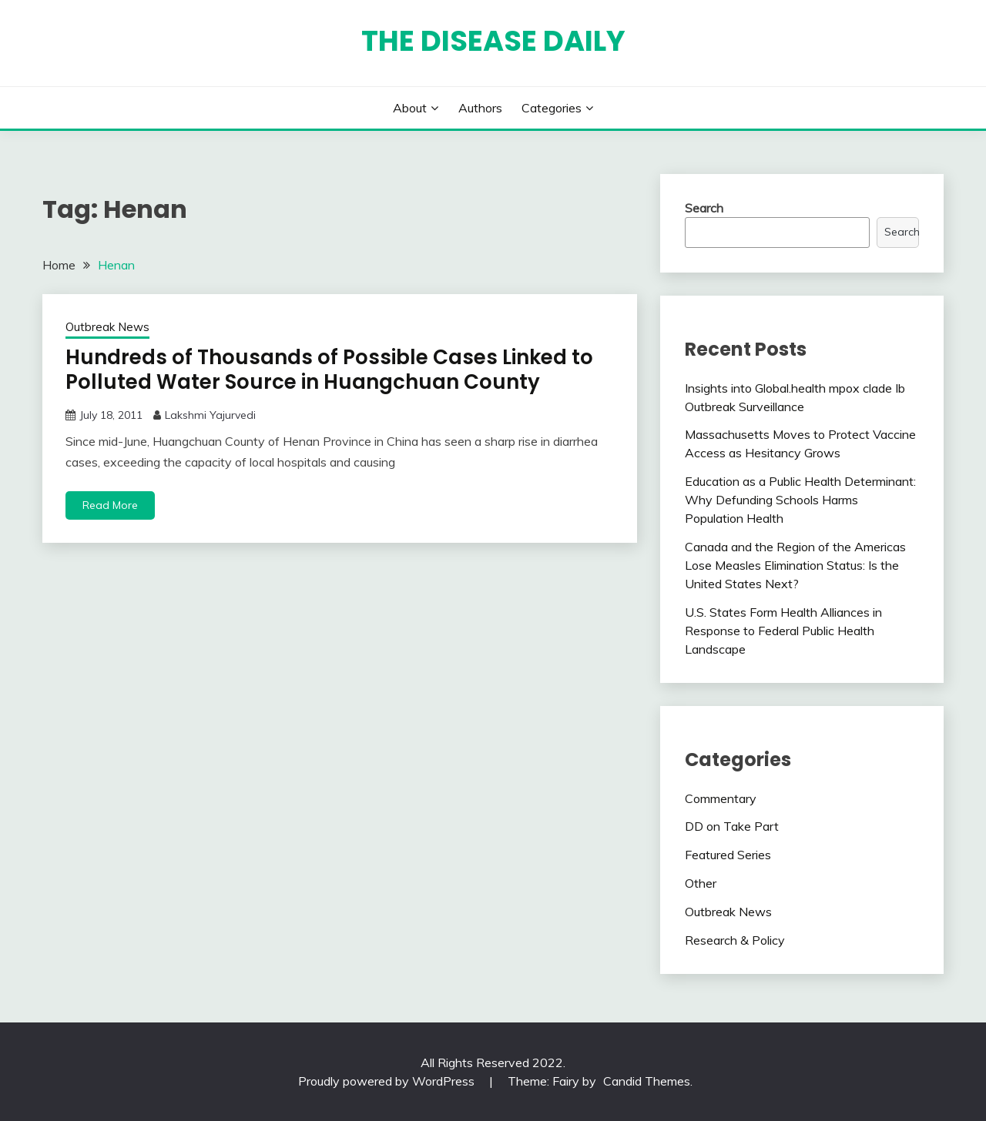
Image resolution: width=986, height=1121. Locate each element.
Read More (110, 505)
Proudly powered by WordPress (388, 1081)
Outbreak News (107, 327)
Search (704, 208)
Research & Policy (735, 940)
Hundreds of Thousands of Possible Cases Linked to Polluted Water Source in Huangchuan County (329, 370)
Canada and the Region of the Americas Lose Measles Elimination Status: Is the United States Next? (795, 565)
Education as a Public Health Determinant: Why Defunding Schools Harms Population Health (800, 499)
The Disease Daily (493, 41)
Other (700, 883)
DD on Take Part (732, 826)
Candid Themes (646, 1081)
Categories (552, 107)
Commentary (720, 798)
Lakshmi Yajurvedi (210, 415)
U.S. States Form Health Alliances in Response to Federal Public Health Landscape (783, 630)
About (410, 107)
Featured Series (728, 854)
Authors (480, 107)
